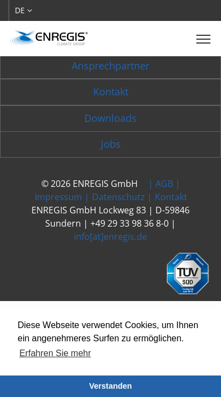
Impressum (58, 197)
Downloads (110, 118)
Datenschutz (118, 197)
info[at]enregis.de (110, 236)
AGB (164, 184)
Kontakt (110, 91)
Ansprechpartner (110, 65)
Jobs (111, 144)
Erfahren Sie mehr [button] (55, 353)
